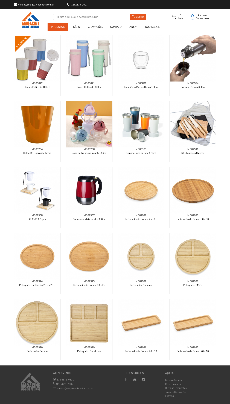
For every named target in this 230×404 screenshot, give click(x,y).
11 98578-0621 (63, 379)
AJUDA (133, 26)
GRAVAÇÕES (95, 26)
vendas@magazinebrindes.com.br (36, 4)
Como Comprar (173, 383)
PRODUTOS (58, 26)
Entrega (169, 395)
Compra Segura (173, 380)
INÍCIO (76, 26)
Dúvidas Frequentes (176, 387)
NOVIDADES (152, 26)
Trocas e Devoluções (175, 392)
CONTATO (116, 26)
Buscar (138, 16)
